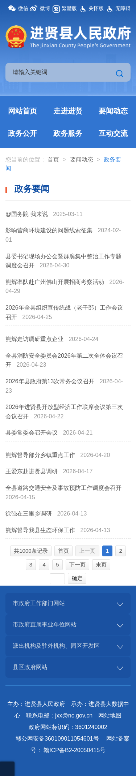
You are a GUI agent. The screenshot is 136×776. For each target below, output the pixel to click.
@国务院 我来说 (27, 214)
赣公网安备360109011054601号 (57, 739)
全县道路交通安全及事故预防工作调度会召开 (63, 488)
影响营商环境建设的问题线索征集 (49, 230)
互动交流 (113, 133)
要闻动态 (113, 111)
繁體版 (69, 8)
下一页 (77, 564)
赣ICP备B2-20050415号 (75, 750)
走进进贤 (67, 111)
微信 (23, 8)
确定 (77, 578)
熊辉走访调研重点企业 (35, 339)
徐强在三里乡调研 (29, 513)
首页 (53, 159)
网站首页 (22, 111)
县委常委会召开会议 (32, 433)
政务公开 (22, 133)
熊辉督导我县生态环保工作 (41, 530)
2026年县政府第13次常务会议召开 (50, 381)
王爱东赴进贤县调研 (32, 471)
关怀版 (96, 8)
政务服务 (67, 133)
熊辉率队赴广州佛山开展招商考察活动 (55, 282)
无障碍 (123, 8)
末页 (101, 564)
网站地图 (109, 715)
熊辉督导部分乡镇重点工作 (41, 455)
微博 (45, 8)
